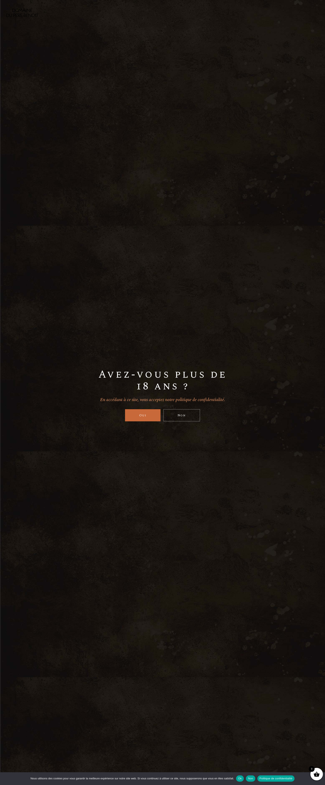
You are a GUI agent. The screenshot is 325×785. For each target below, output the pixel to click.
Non (250, 778)
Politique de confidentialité (275, 778)
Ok (240, 778)
